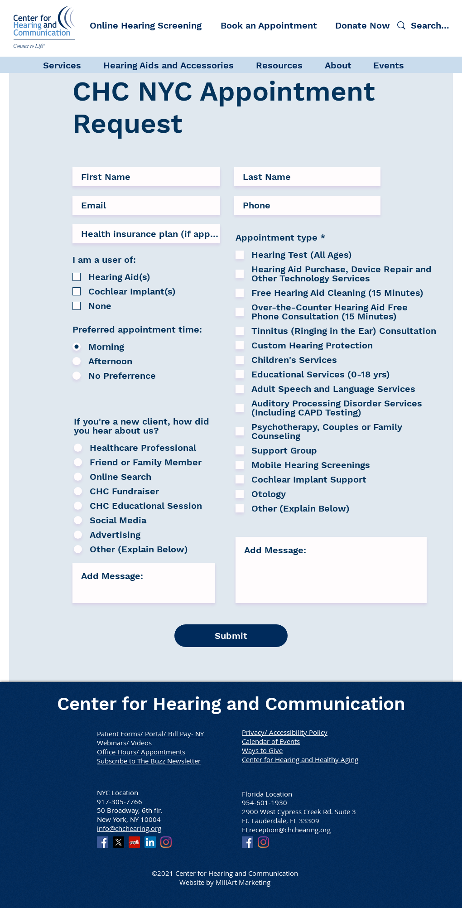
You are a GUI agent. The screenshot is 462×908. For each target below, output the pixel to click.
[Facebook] (102, 842)
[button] (68, 64)
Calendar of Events (271, 741)
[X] (118, 842)
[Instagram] (166, 842)
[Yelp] (134, 842)
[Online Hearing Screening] (145, 25)
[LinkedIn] (150, 842)
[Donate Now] (362, 25)
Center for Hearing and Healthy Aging (300, 759)
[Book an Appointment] (269, 25)
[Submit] (231, 635)
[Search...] (431, 25)
